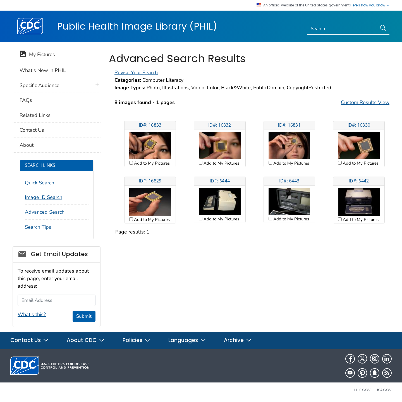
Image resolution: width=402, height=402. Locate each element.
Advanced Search (44, 212)
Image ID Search (43, 197)
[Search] (342, 29)
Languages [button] (187, 340)
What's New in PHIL (43, 70)
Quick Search (39, 182)
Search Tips (38, 227)
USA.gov (383, 390)
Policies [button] (136, 340)
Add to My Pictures (151, 163)
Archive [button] (238, 340)
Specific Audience (39, 85)
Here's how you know (369, 5)
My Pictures (37, 54)
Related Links (35, 115)
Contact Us (32, 130)
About (27, 145)
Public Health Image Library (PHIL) (137, 26)
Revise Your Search (136, 72)
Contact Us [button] (29, 340)
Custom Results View (365, 102)
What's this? (32, 314)
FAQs (26, 100)
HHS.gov (362, 390)
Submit (84, 316)
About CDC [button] (86, 340)
